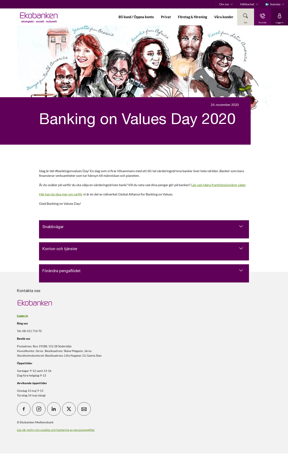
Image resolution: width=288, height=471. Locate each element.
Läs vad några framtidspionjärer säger (218, 185)
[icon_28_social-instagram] (39, 409)
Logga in (22, 315)
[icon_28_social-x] (69, 409)
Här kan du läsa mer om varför (60, 194)
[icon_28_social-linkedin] (54, 409)
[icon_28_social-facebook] (24, 409)
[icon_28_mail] (84, 409)
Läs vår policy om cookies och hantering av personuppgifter (56, 430)
